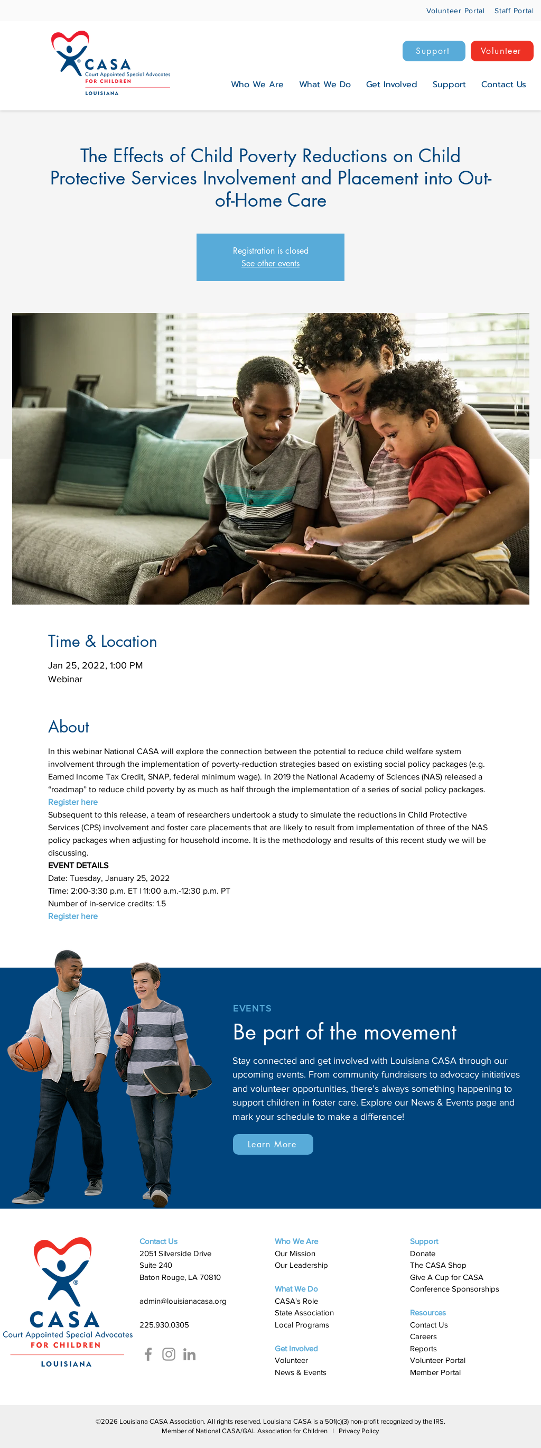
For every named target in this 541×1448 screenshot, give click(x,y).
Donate (422, 1253)
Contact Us (429, 1324)
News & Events (301, 1372)
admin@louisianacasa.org (183, 1300)
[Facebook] (148, 1354)
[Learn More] (273, 1144)
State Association (304, 1312)
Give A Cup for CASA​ (446, 1277)
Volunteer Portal (437, 1360)
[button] (257, 84)
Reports (423, 1348)
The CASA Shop (438, 1264)
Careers (423, 1336)
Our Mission (295, 1253)
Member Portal (435, 1372)
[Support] (434, 51)
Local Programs (302, 1324)
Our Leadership (301, 1264)
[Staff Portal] (511, 10)
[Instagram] (169, 1354)
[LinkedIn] (189, 1354)
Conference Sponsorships (454, 1288)
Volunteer (291, 1360)
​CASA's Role (296, 1300)
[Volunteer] (502, 51)
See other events (270, 263)
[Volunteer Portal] (447, 10)
